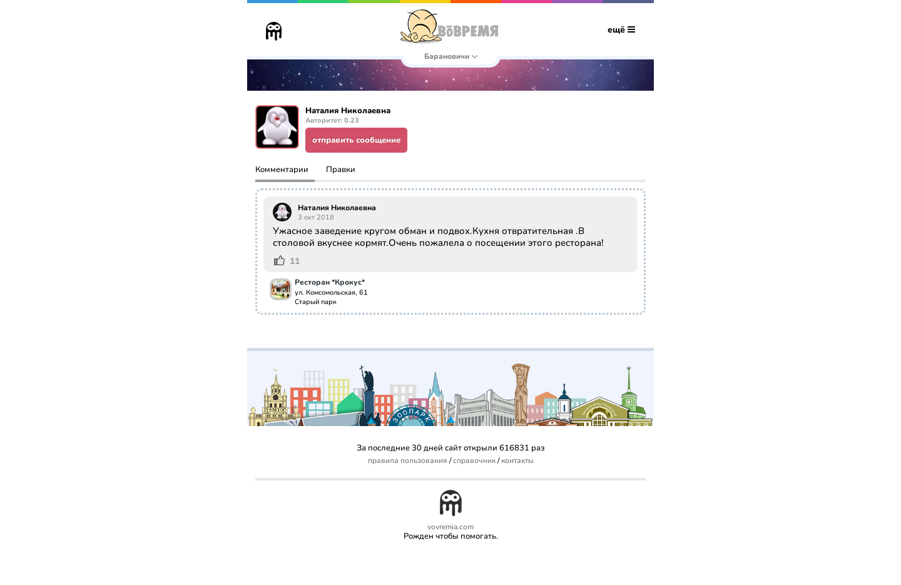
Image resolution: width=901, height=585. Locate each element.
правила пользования (407, 460)
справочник (474, 460)
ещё (621, 29)
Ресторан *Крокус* (330, 282)
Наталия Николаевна (337, 208)
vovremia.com (450, 527)
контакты (517, 460)
